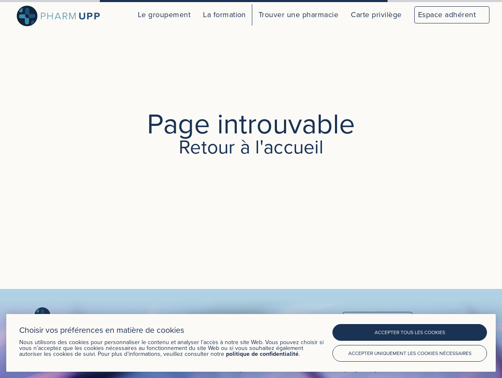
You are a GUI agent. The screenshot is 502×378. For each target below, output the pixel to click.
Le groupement (164, 14)
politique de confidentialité (262, 354)
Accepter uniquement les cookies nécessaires (410, 353)
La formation (224, 14)
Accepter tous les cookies (410, 332)
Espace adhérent (447, 14)
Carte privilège (376, 14)
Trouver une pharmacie (298, 14)
